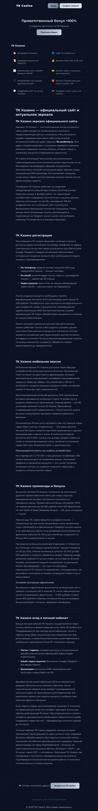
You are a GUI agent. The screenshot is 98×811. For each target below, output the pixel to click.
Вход (53, 6)
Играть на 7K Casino (65, 785)
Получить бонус (49, 32)
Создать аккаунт (70, 6)
